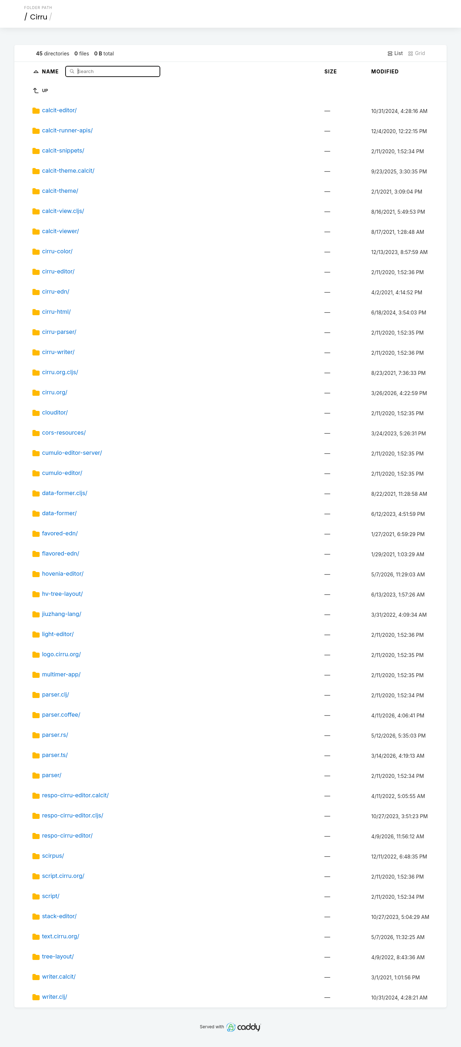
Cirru (39, 17)
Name (51, 71)
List (395, 53)
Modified (385, 71)
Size (331, 71)
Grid (416, 53)
